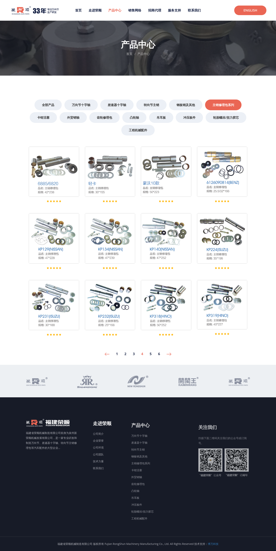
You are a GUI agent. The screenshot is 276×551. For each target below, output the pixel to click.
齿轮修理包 (138, 499)
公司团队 (98, 471)
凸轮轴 (135, 506)
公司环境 (98, 464)
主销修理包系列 (140, 478)
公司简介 (98, 450)
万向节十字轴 (139, 450)
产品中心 (114, 10)
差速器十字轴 (139, 457)
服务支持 (174, 10)
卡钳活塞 (136, 485)
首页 (78, 10)
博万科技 (213, 544)
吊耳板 (135, 512)
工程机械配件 (139, 533)
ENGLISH (250, 10)
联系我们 (194, 10)
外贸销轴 (136, 492)
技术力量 (98, 478)
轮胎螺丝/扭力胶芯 (142, 526)
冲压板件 (136, 519)
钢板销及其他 (139, 471)
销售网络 (134, 10)
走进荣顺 (95, 10)
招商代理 (154, 10)
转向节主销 (138, 464)
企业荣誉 (98, 457)
